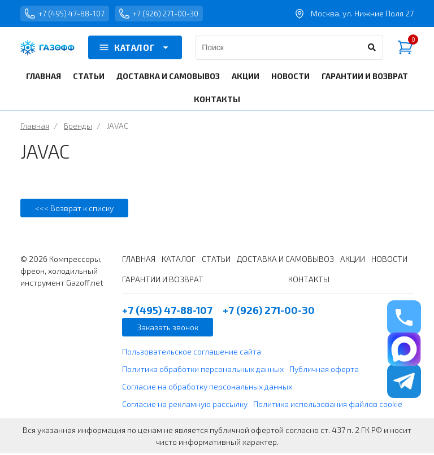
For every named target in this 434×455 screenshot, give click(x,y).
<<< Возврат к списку (74, 210)
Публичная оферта (324, 370)
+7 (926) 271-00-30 (167, 14)
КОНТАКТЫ (217, 101)
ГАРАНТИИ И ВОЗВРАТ (365, 77)
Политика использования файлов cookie (327, 405)
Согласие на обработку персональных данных (207, 388)
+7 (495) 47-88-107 (67, 14)
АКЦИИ (245, 77)
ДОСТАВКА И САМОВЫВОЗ (168, 77)
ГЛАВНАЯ (43, 77)
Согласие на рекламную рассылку (185, 405)
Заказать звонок (167, 329)
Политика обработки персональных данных (203, 370)
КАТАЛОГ (135, 49)
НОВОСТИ (290, 77)
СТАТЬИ (89, 77)
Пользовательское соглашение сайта (191, 353)
